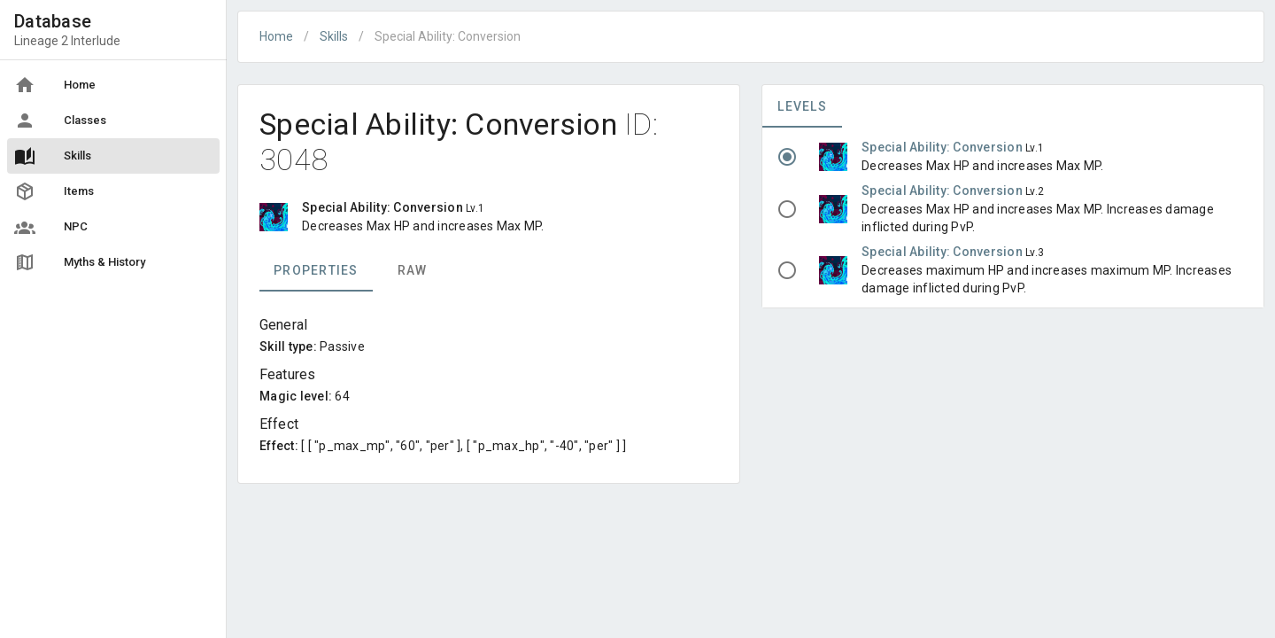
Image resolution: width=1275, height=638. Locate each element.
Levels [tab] (802, 106)
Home (276, 36)
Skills (334, 36)
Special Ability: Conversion (943, 147)
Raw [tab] (413, 270)
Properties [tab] (316, 270)
